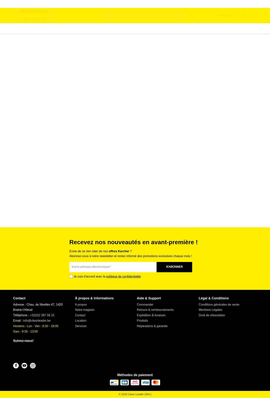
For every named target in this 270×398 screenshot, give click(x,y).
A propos (81, 304)
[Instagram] (33, 365)
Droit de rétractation (212, 315)
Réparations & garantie (152, 326)
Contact (80, 315)
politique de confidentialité (123, 276)
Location (80, 320)
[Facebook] (16, 365)
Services (80, 326)
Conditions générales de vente (219, 304)
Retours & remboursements (155, 309)
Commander (145, 304)
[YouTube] (24, 365)
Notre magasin (84, 309)
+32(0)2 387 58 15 (42, 315)
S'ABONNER (174, 267)
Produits (142, 320)
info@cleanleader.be (36, 320)
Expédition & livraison (151, 315)
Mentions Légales (210, 309)
